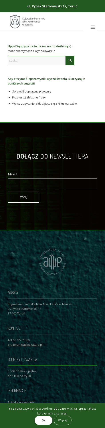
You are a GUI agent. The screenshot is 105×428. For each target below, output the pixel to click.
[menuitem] (93, 27)
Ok (44, 420)
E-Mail (13, 174)
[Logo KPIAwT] (43, 21)
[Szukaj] (41, 60)
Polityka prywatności (21, 402)
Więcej (62, 420)
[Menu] (93, 27)
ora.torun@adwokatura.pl (25, 345)
